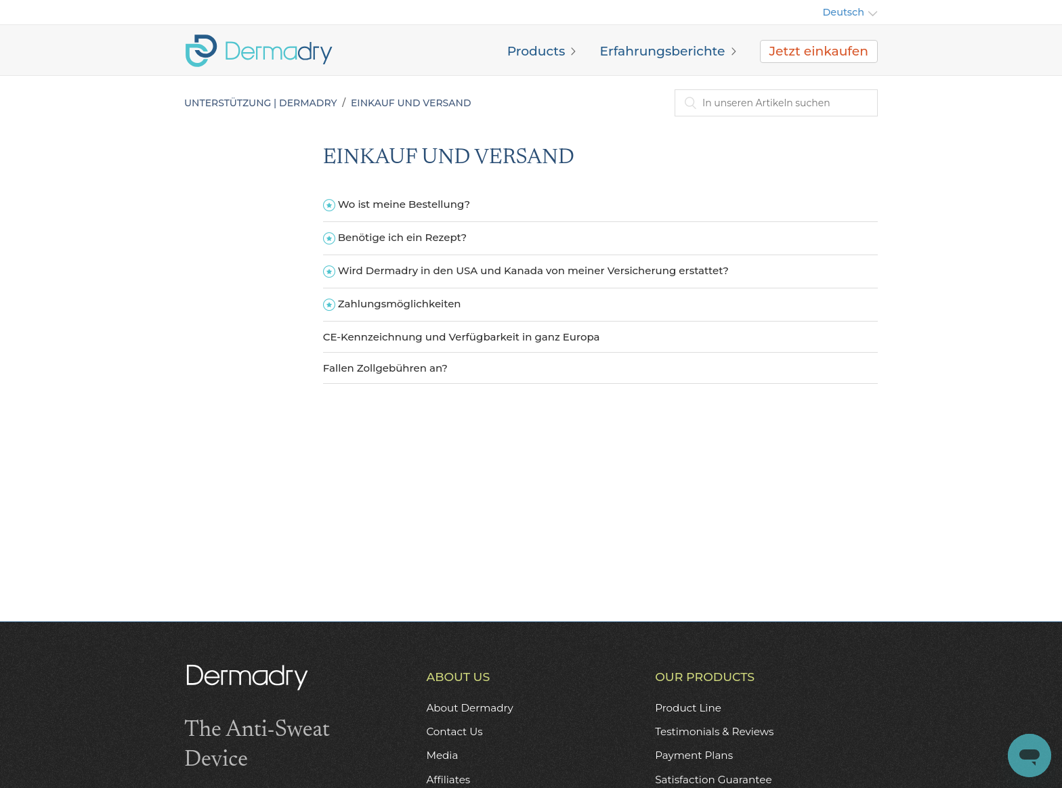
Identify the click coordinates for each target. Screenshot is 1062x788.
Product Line (688, 707)
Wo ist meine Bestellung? (404, 204)
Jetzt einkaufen (819, 51)
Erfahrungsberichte (662, 51)
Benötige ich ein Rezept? (402, 237)
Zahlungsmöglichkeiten (399, 303)
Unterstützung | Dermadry (260, 103)
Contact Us (454, 731)
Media (442, 755)
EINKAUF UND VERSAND (411, 103)
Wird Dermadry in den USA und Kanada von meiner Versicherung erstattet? (533, 270)
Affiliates (448, 779)
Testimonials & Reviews (714, 731)
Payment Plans (694, 755)
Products (536, 51)
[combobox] (776, 102)
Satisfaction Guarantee (713, 779)
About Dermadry (469, 707)
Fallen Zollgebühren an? (385, 368)
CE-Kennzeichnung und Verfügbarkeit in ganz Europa (461, 336)
